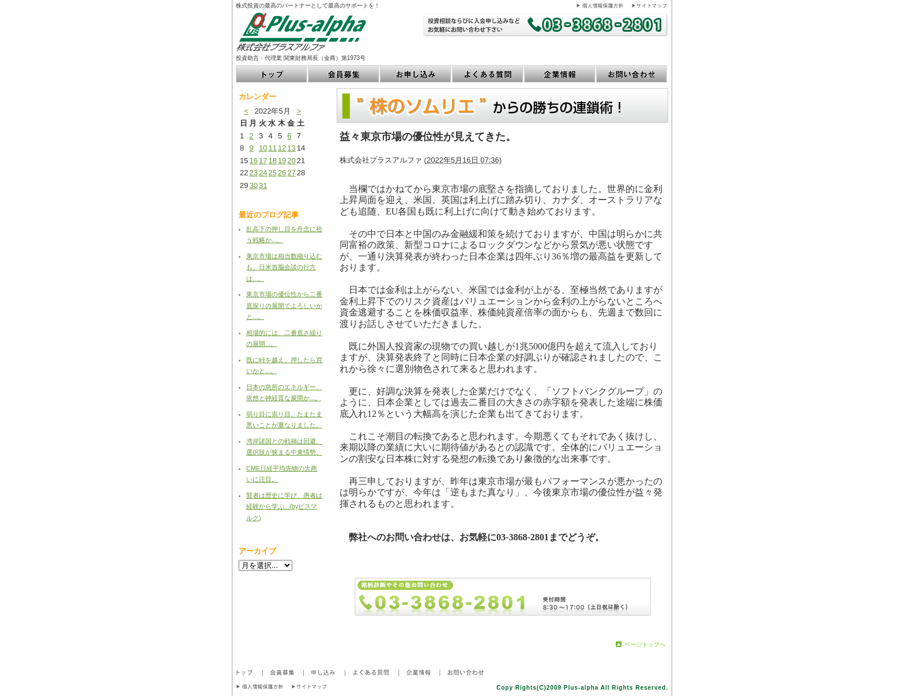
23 (253, 172)
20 (291, 160)
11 (272, 148)
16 (253, 160)
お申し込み (416, 73)
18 (272, 160)
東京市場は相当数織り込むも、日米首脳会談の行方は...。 (284, 267)
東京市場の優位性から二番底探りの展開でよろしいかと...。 (284, 305)
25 (272, 172)
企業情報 (560, 73)
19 (282, 160)
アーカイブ (257, 551)
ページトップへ (645, 644)
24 (263, 172)
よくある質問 (488, 73)
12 (282, 148)
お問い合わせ (632, 73)
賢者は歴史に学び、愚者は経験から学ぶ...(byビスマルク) (284, 506)
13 (291, 148)
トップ (272, 73)
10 (263, 148)
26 (282, 172)
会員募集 (344, 73)
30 (253, 185)
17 (263, 160)
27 (291, 172)
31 (263, 185)
